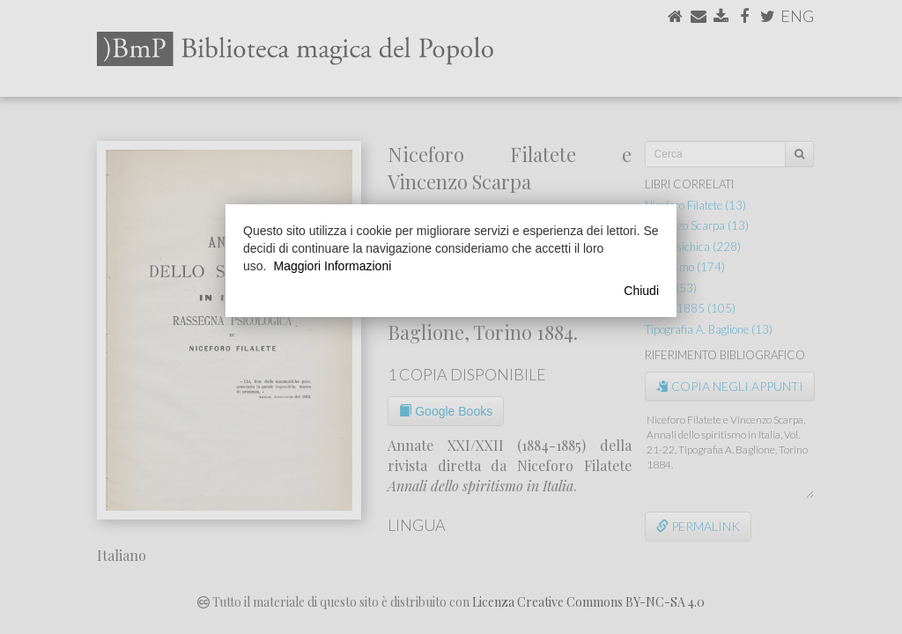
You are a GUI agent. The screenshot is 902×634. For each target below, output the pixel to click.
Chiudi (641, 291)
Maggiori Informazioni (332, 266)
